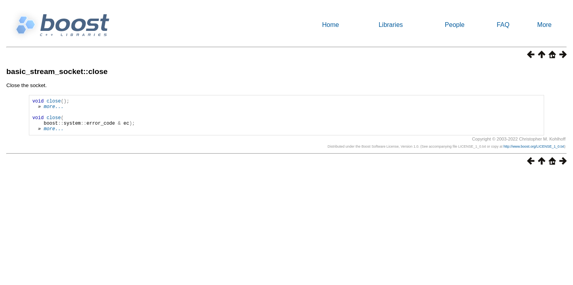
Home (330, 24)
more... (53, 108)
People (455, 24)
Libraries (391, 24)
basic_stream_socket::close (57, 71)
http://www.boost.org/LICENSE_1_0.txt (533, 154)
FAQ (503, 24)
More (544, 24)
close (54, 102)
